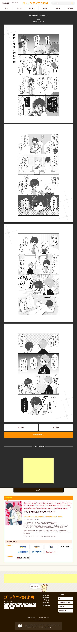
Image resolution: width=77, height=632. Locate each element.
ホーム (6, 8)
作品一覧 (31, 8)
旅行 (34, 600)
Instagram (60, 599)
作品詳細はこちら (38, 433)
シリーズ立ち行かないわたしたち (30, 602)
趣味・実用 (30, 600)
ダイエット (6, 600)
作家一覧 (58, 8)
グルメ (20, 600)
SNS (14, 602)
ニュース (19, 8)
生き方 (25, 600)
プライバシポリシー (42, 610)
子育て (18, 602)
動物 (10, 602)
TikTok (60, 597)
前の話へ (21, 426)
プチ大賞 (45, 8)
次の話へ (56, 426)
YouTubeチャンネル (63, 595)
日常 (16, 600)
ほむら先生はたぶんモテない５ (35, 509)
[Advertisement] (38, 468)
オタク (12, 600)
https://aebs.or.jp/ (47, 619)
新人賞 (6, 602)
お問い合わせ (32, 610)
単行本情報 (45, 601)
